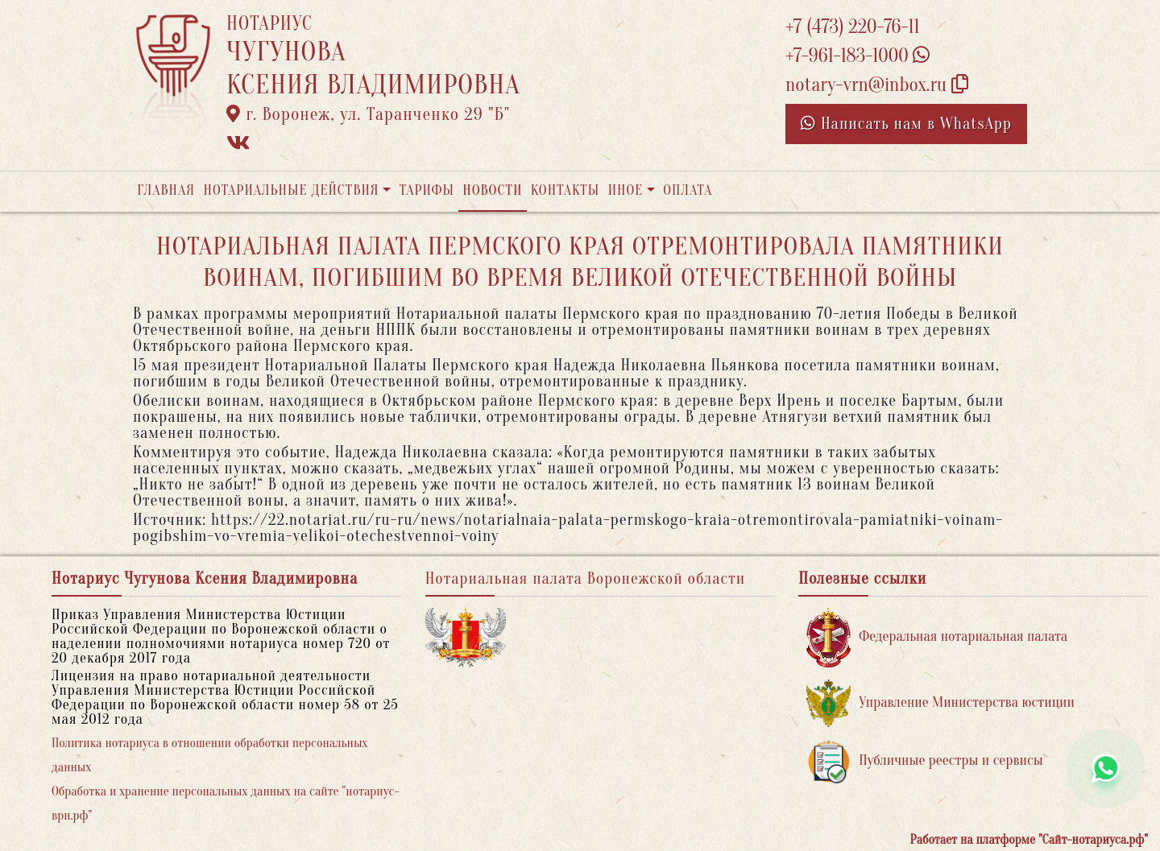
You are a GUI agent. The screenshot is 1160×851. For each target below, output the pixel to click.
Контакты (565, 190)
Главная (166, 190)
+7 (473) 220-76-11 (852, 27)
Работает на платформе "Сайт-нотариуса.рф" (1029, 839)
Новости (492, 190)
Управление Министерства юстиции (940, 703)
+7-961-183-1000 (857, 56)
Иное (626, 190)
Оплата (687, 190)
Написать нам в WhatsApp (906, 123)
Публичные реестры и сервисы (924, 761)
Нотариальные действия (291, 190)
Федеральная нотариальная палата (936, 637)
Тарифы (427, 190)
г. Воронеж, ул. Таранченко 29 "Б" (368, 114)
